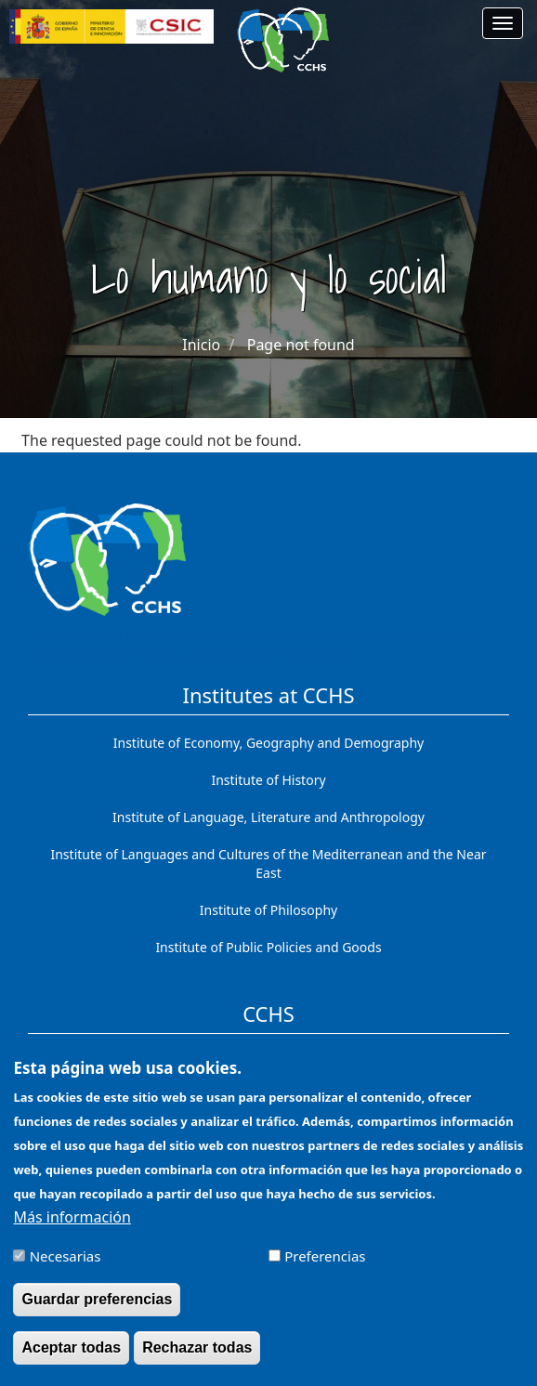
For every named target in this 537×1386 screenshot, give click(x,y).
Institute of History (268, 780)
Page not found (301, 344)
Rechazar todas (197, 1360)
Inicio (201, 344)
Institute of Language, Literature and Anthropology (268, 817)
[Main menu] (502, 23)
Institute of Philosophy (268, 910)
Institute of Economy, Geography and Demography (269, 743)
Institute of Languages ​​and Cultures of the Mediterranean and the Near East (268, 863)
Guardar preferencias (96, 1312)
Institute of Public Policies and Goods (268, 947)
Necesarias (65, 1269)
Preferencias (324, 1269)
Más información (71, 1230)
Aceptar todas (71, 1360)
